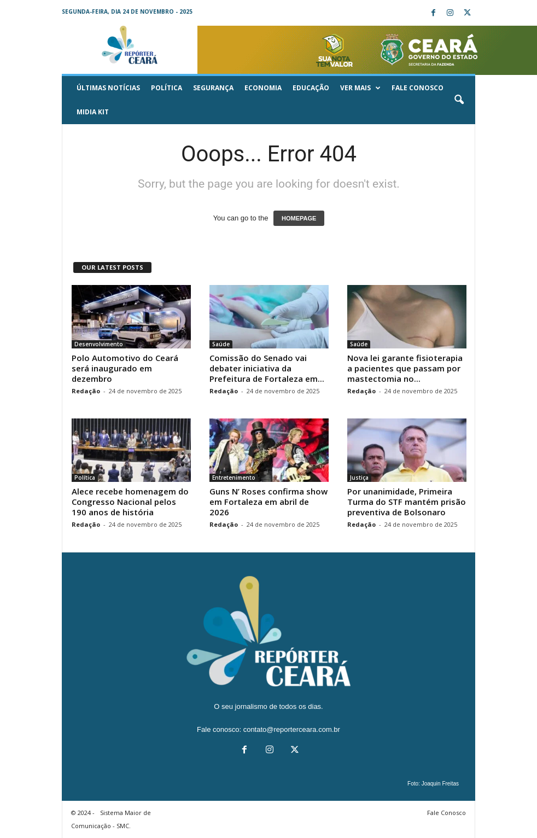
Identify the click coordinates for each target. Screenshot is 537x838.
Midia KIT (93, 112)
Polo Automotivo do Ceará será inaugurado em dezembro (125, 368)
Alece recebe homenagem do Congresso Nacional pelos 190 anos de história (130, 501)
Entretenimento (233, 477)
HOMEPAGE (299, 218)
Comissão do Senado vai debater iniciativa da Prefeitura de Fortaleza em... (266, 368)
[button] (459, 100)
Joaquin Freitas (440, 784)
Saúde (221, 344)
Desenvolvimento (98, 344)
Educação (311, 87)
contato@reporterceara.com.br (291, 729)
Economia (263, 87)
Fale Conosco (417, 87)
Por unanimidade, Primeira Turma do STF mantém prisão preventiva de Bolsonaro (406, 501)
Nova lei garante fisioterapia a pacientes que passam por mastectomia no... (405, 368)
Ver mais (360, 88)
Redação (86, 391)
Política (166, 87)
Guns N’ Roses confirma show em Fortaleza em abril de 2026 (268, 501)
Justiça (359, 477)
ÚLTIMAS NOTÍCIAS (108, 87)
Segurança (213, 87)
